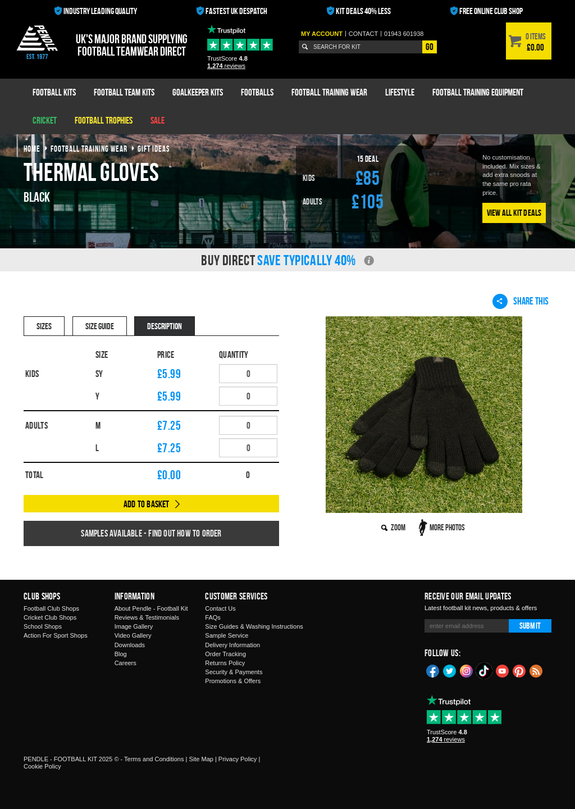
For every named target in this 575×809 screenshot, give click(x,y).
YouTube (502, 670)
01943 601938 (403, 33)
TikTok (485, 670)
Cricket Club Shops (50, 617)
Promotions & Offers (233, 681)
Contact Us (220, 608)
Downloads (130, 645)
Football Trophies (104, 120)
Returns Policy (225, 663)
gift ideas (154, 148)
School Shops (43, 626)
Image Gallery (134, 626)
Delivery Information (232, 645)
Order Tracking (225, 654)
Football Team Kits (124, 92)
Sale (157, 120)
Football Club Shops (51, 608)
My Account (322, 33)
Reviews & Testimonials (147, 617)
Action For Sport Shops (56, 635)
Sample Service (226, 635)
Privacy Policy (237, 759)
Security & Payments (233, 672)
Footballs (257, 92)
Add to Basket (147, 504)
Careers (125, 663)
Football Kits (54, 92)
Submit (530, 625)
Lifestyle (399, 92)
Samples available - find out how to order (151, 533)
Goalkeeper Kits (197, 92)
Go (429, 47)
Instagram (466, 670)
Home (32, 148)
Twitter (449, 670)
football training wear (89, 148)
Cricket (45, 120)
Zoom (398, 527)
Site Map (201, 759)
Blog (121, 654)
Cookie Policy (42, 766)
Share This (520, 301)
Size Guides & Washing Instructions (254, 626)
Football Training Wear (329, 92)
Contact (363, 33)
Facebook (433, 670)
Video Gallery (133, 635)
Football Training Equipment (477, 92)
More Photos (447, 527)
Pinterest (519, 670)
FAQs (213, 617)
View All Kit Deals (514, 212)
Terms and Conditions (154, 759)
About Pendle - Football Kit (151, 608)
